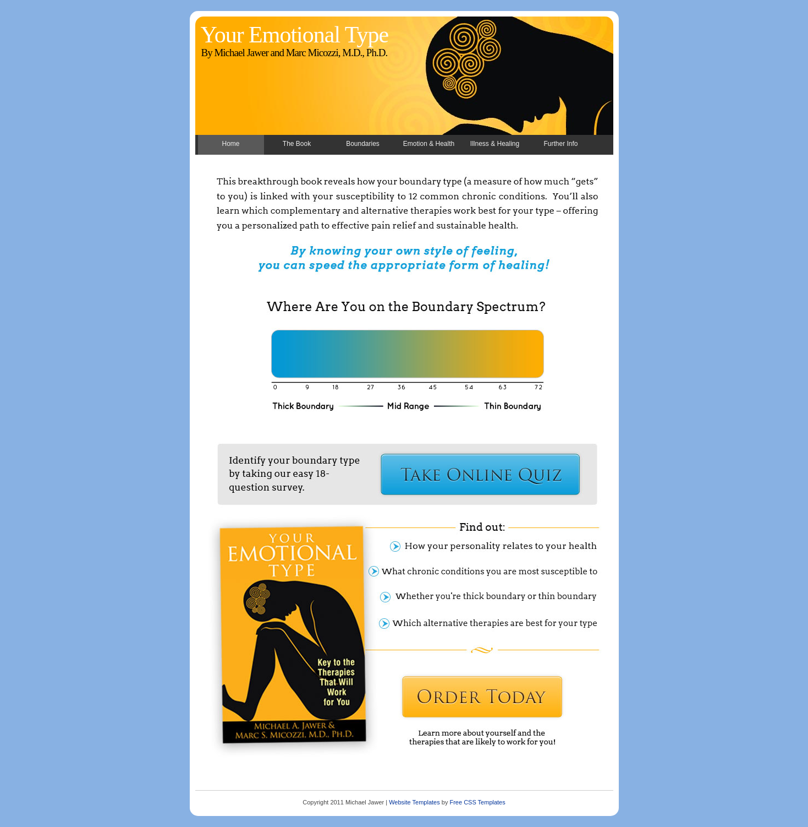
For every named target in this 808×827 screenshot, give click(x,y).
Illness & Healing (494, 144)
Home (230, 144)
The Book (297, 144)
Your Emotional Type (295, 34)
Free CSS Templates (477, 802)
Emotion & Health (428, 144)
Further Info (560, 144)
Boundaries (363, 144)
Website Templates (414, 802)
